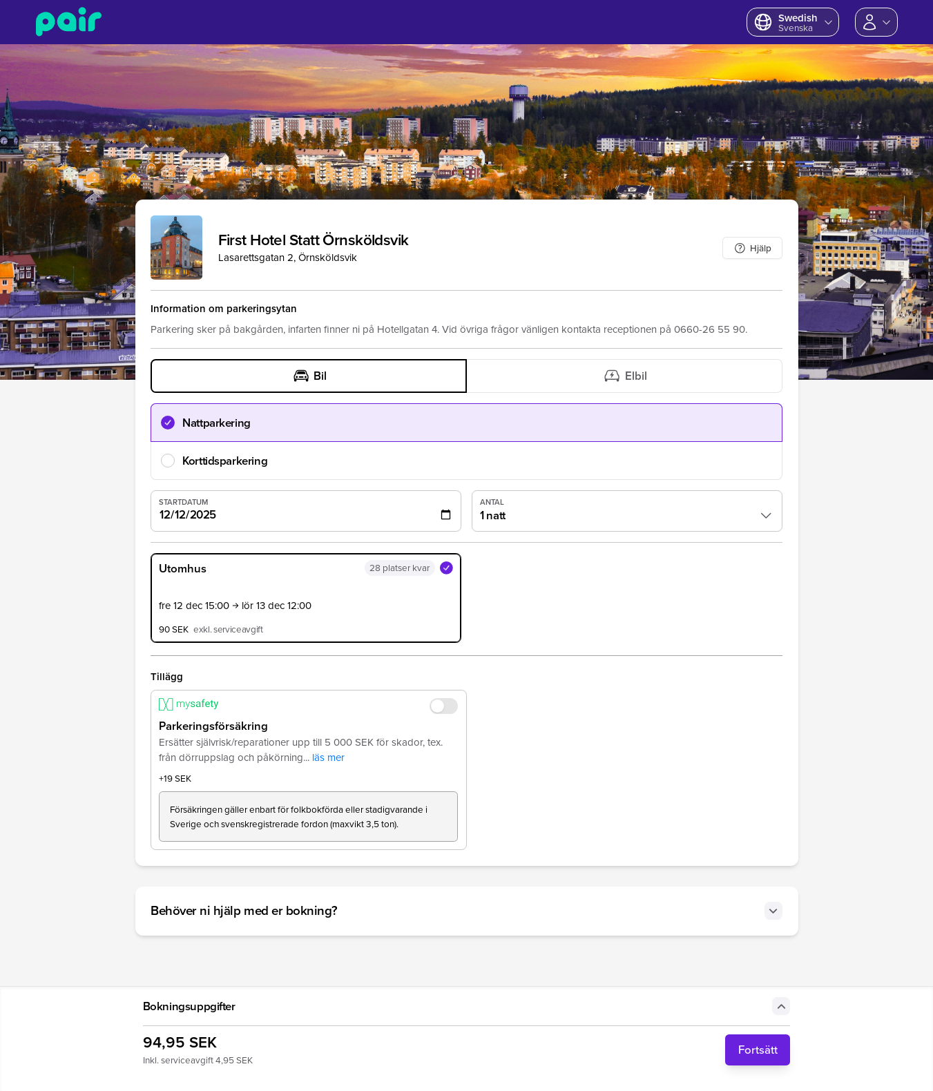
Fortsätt (758, 1049)
